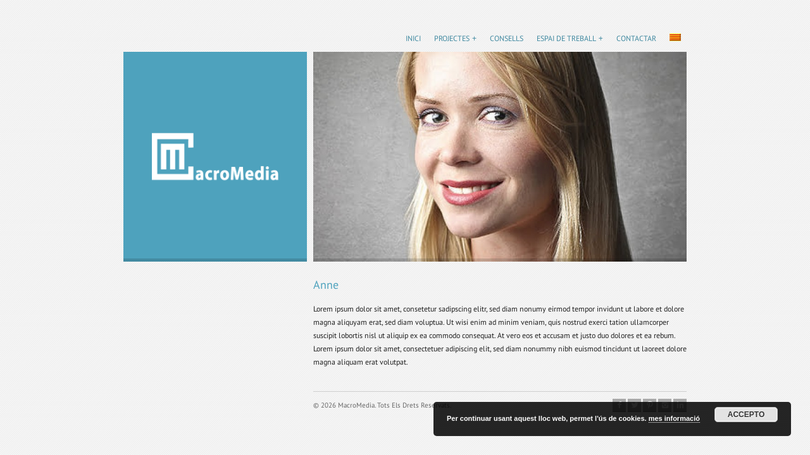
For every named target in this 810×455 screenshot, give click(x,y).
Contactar (636, 38)
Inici (413, 38)
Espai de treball (566, 38)
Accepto (746, 414)
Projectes (452, 38)
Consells (506, 38)
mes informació (674, 418)
